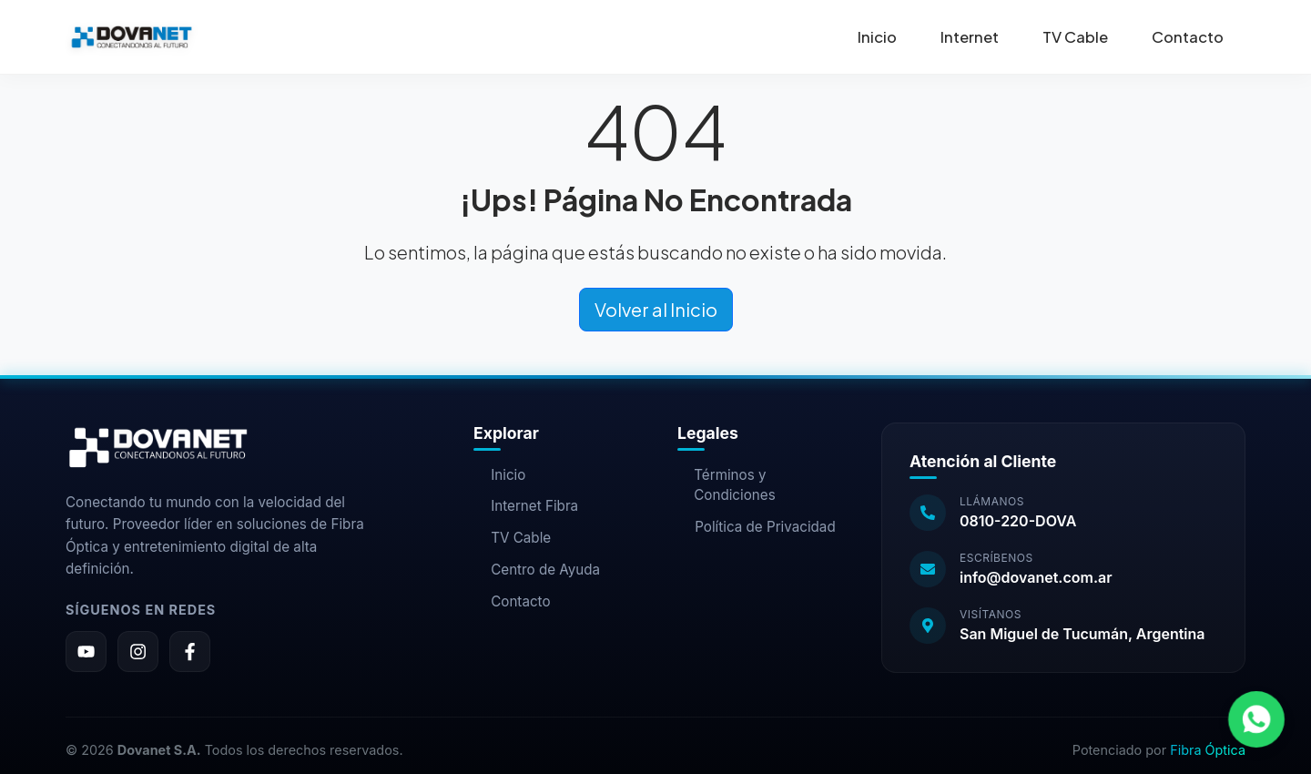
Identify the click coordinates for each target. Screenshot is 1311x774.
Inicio (877, 36)
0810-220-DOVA (1018, 521)
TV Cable (1075, 36)
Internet (969, 36)
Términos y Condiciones (726, 485)
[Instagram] (137, 651)
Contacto (1188, 36)
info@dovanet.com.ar (1036, 577)
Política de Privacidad (756, 526)
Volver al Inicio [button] (656, 309)
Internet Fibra (525, 505)
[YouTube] (86, 651)
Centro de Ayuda (536, 569)
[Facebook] (189, 651)
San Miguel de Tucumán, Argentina (1082, 634)
